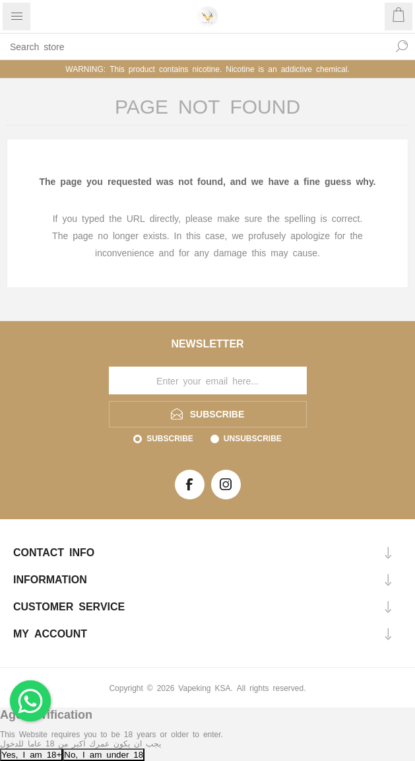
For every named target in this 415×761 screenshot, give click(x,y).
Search (402, 46)
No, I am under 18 (103, 754)
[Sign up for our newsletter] (208, 380)
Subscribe (169, 438)
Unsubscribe (253, 438)
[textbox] (194, 46)
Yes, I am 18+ (31, 754)
